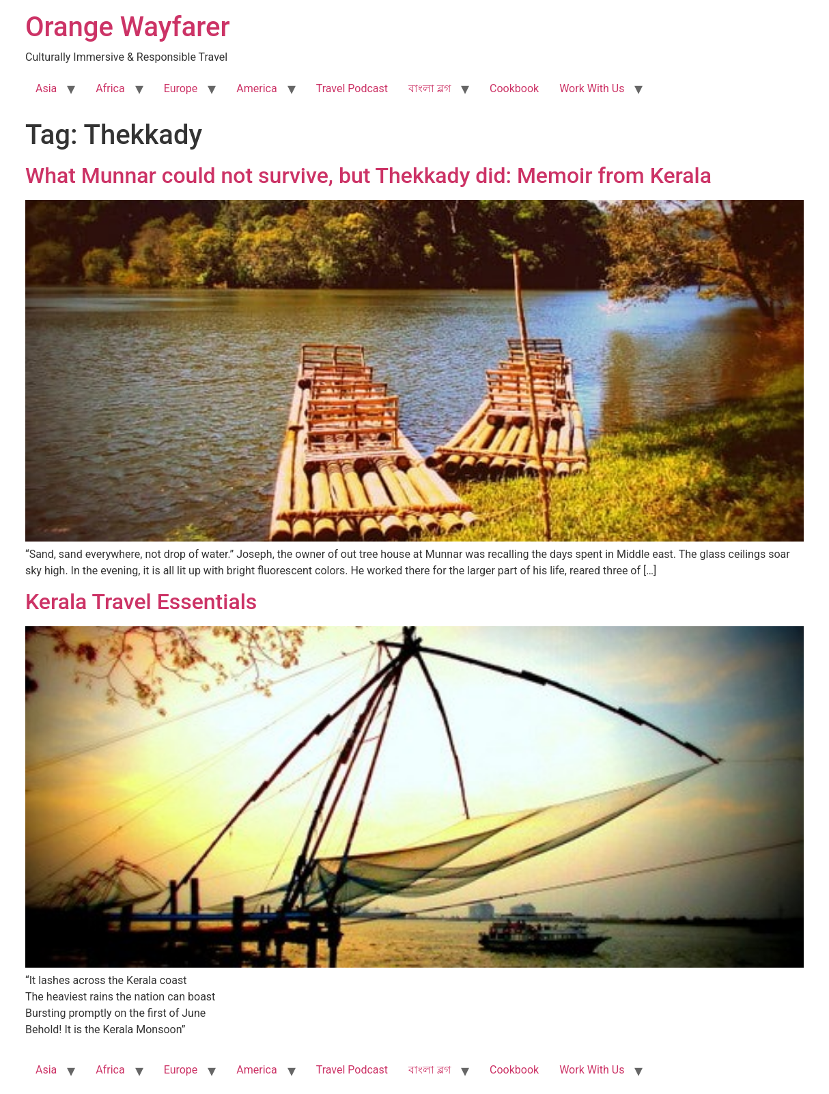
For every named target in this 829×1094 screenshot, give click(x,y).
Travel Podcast (352, 88)
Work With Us (591, 88)
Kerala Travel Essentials (141, 602)
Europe (181, 88)
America (256, 88)
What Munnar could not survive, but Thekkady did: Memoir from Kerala (368, 175)
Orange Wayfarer (127, 27)
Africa (110, 88)
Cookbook (514, 88)
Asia (46, 88)
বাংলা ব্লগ (429, 88)
